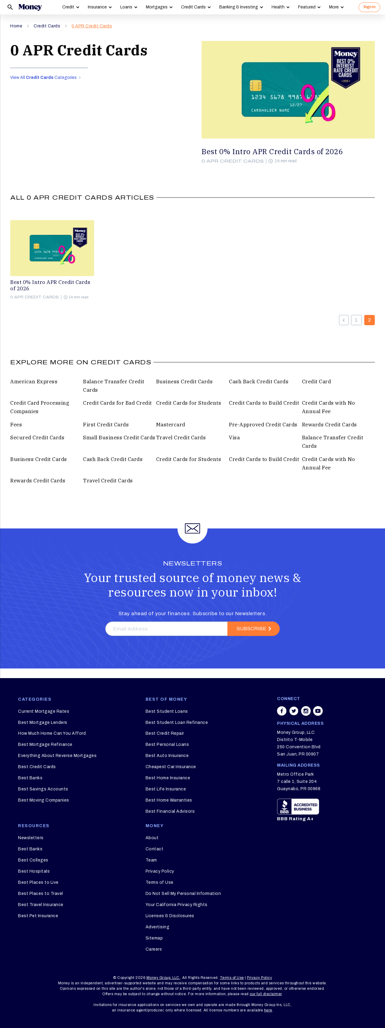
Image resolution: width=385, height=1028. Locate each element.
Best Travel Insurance (40, 904)
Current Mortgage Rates (43, 711)
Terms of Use (160, 882)
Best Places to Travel (40, 893)
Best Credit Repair (165, 733)
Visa (234, 437)
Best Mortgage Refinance (45, 744)
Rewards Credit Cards (329, 424)
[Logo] (30, 7)
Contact (155, 849)
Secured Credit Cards (37, 437)
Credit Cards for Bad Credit (117, 403)
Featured (307, 7)
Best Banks (30, 778)
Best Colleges (33, 860)
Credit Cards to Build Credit (264, 403)
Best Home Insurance (168, 778)
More (334, 7)
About (152, 838)
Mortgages (157, 7)
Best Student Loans (167, 711)
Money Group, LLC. (163, 978)
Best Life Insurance (166, 789)
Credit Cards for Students (188, 403)
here (268, 1010)
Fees (16, 424)
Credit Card (316, 381)
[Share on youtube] (318, 711)
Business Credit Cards (184, 381)
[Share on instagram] (306, 711)
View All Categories (45, 77)
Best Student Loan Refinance (177, 722)
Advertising (158, 927)
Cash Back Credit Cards (258, 381)
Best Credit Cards (37, 767)
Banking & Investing (238, 7)
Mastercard (170, 424)
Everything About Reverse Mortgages (57, 755)
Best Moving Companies (43, 800)
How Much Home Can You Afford (52, 733)
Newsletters (31, 838)
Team (151, 860)
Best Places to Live (38, 882)
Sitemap (154, 938)
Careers (154, 949)
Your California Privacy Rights (177, 904)
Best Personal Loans (167, 744)
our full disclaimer (266, 994)
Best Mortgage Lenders (42, 722)
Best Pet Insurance (38, 916)
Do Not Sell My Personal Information (183, 893)
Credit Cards (193, 7)
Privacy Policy (160, 871)
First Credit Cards (106, 424)
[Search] (10, 7)
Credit (68, 7)
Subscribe (251, 628)
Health (278, 7)
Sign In (369, 7)
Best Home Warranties (169, 800)
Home (16, 26)
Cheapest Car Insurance (171, 767)
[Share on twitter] (294, 711)
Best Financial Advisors (170, 811)
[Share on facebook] (282, 711)
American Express (33, 381)
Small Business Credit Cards (119, 437)
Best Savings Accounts (43, 789)
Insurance (97, 7)
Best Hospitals (34, 871)
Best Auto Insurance (167, 755)
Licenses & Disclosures (170, 916)
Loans (126, 7)
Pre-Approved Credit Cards (263, 424)
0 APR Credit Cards (92, 26)
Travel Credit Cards (181, 437)
